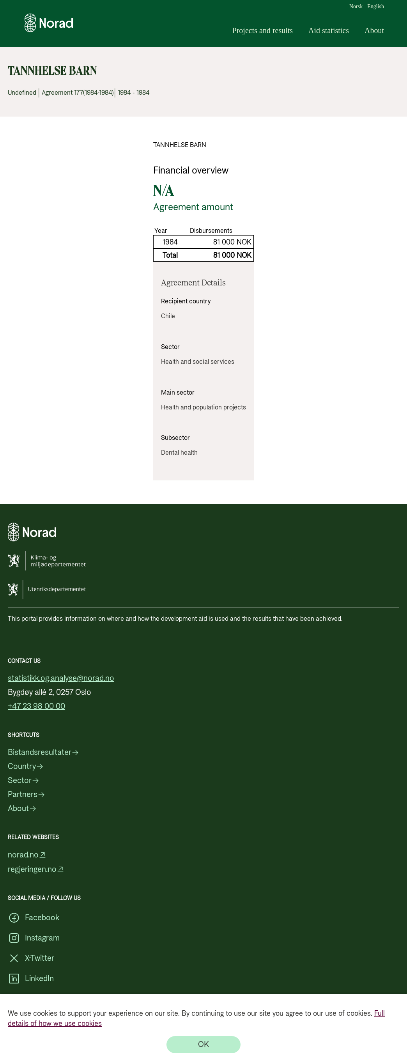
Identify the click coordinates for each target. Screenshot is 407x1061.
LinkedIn (31, 978)
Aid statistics (328, 30)
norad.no (27, 855)
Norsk (356, 6)
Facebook (33, 918)
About (374, 30)
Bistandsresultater (43, 752)
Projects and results (262, 30)
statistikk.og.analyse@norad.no (61, 678)
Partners (26, 795)
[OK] (203, 1044)
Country (26, 767)
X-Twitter (31, 958)
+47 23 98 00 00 (36, 706)
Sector (23, 781)
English (375, 6)
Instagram (34, 938)
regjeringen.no (36, 869)
